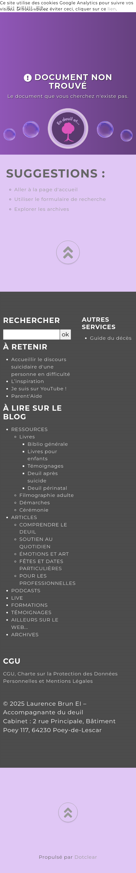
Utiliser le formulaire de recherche (60, 199)
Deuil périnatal (47, 488)
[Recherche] (31, 334)
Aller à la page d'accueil (46, 189)
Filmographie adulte (46, 495)
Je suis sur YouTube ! (39, 389)
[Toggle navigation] (128, 6)
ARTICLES (24, 517)
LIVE (17, 598)
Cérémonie (34, 510)
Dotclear (85, 857)
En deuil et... (26, 8)
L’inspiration (27, 381)
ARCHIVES (25, 634)
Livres (27, 437)
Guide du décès (111, 338)
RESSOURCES (29, 429)
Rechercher (31, 320)
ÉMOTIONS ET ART (44, 554)
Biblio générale (48, 444)
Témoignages (46, 466)
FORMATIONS (29, 605)
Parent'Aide (26, 396)
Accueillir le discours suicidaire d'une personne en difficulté (40, 366)
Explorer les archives (41, 209)
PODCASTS (25, 590)
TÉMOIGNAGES (31, 612)
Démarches (34, 502)
